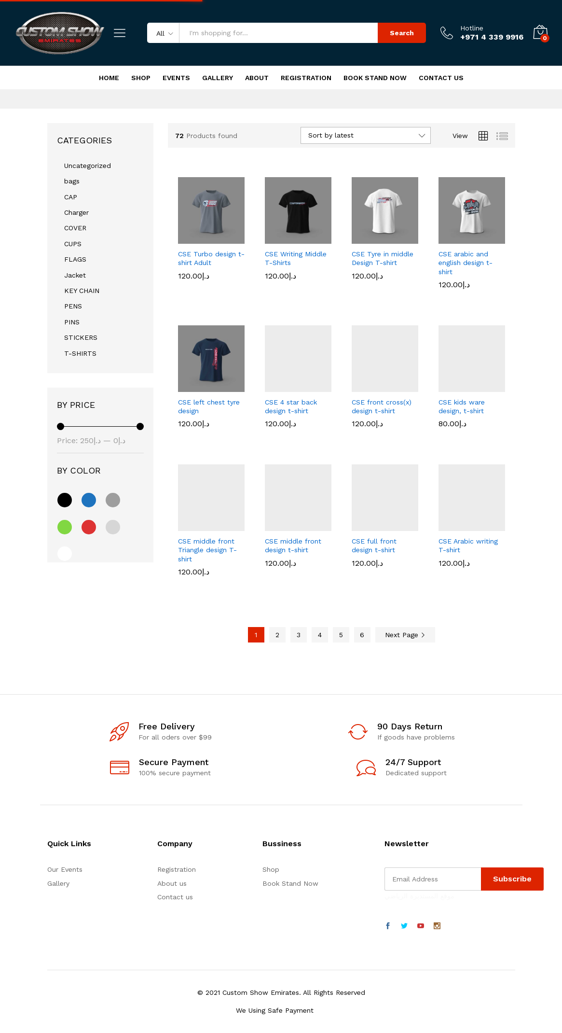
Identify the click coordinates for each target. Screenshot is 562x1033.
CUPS (73, 244)
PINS (72, 322)
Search (402, 33)
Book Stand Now (375, 77)
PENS (73, 306)
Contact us (175, 897)
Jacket (75, 275)
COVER (75, 228)
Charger (76, 212)
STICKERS (80, 337)
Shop (141, 77)
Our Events (64, 869)
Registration (306, 77)
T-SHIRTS (80, 353)
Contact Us (441, 77)
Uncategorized (87, 165)
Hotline (471, 28)
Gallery (217, 77)
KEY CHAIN (81, 290)
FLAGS (75, 259)
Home (109, 77)
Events (176, 77)
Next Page (405, 635)
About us (172, 883)
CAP (70, 197)
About (257, 77)
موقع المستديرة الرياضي (419, 896)
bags (72, 181)
